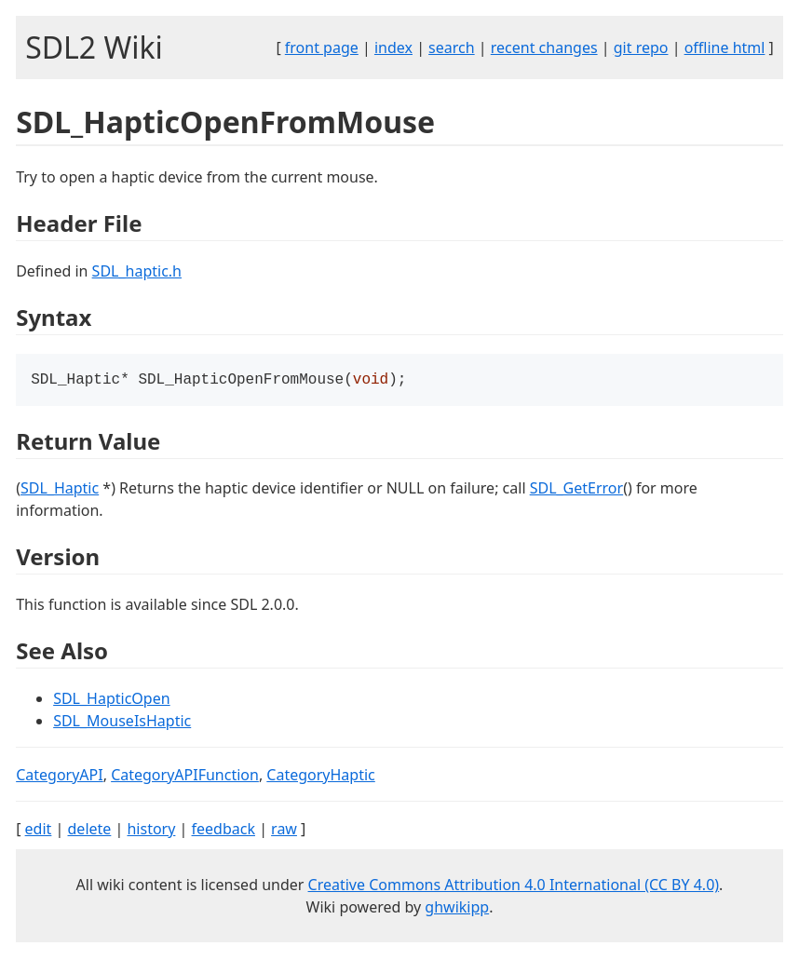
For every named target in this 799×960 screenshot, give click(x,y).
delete (90, 830)
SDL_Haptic (59, 490)
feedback (223, 830)
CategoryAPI (59, 776)
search (451, 47)
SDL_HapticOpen (111, 700)
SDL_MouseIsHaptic (122, 722)
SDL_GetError (576, 490)
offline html (724, 47)
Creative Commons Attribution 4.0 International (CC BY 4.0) (514, 886)
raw (284, 830)
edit (38, 830)
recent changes (544, 47)
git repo (641, 47)
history (151, 830)
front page (322, 47)
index (393, 47)
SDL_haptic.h (137, 271)
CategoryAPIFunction (185, 776)
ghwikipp (457, 909)
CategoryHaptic (320, 776)
